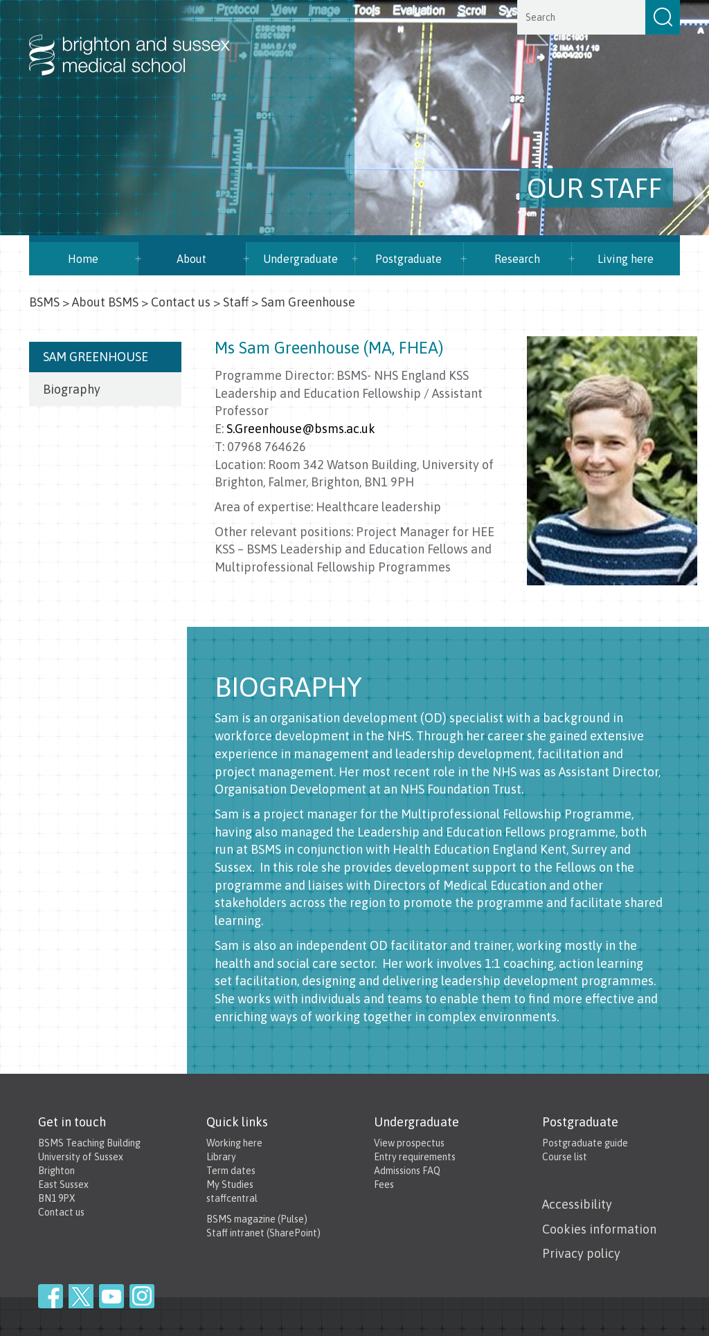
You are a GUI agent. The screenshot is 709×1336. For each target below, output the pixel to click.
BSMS (44, 302)
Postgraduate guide (585, 1143)
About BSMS (105, 302)
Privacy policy (581, 1253)
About (191, 259)
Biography (71, 389)
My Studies (229, 1184)
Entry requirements (415, 1156)
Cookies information (599, 1229)
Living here (626, 259)
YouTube (111, 1296)
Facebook (50, 1296)
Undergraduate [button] (300, 259)
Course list (564, 1156)
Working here (234, 1143)
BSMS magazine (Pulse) (256, 1219)
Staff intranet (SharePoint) (263, 1232)
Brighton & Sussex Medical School (143, 40)
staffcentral (232, 1198)
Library (221, 1156)
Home (83, 259)
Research (517, 259)
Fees (384, 1184)
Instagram (141, 1296)
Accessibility (577, 1204)
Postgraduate (408, 259)
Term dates (230, 1170)
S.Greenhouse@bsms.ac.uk (300, 428)
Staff (236, 302)
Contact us (180, 302)
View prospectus (409, 1143)
